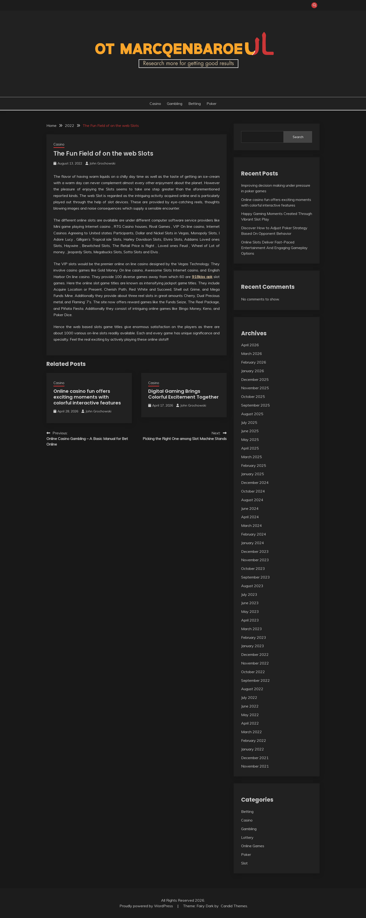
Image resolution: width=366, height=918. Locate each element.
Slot (244, 863)
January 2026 (252, 370)
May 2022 (250, 714)
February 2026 (253, 362)
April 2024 (250, 516)
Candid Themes (234, 906)
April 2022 (250, 723)
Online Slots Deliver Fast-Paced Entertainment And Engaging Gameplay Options (274, 248)
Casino (155, 103)
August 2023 (252, 585)
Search (298, 137)
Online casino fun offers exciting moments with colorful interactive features (87, 397)
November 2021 (255, 766)
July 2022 (249, 697)
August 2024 (252, 499)
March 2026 (251, 353)
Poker (211, 103)
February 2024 (253, 534)
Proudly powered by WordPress (147, 906)
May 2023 (250, 611)
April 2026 (250, 345)
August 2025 (252, 413)
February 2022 (253, 740)
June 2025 (250, 431)
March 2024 (251, 525)
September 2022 (255, 680)
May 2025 (250, 439)
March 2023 (251, 628)
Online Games (252, 845)
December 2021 (255, 757)
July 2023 (249, 594)
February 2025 (253, 465)
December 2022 (255, 654)
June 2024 (250, 508)
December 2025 (255, 379)
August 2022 (252, 688)
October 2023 (253, 568)
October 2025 (253, 396)
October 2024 (253, 491)
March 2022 (251, 731)
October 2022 (253, 671)
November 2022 (255, 663)
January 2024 (252, 542)
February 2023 (253, 637)
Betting (194, 103)
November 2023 (255, 559)
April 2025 (250, 448)
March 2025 (251, 456)
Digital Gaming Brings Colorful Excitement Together (183, 394)
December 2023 (255, 551)
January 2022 (252, 749)
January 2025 (252, 474)
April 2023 (250, 620)
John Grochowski (102, 163)
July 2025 (249, 422)
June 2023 (250, 602)
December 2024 (255, 482)
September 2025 (255, 405)
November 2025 (255, 388)
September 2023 (255, 577)
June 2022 (250, 706)
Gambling (174, 103)
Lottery (247, 837)
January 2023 (252, 645)
